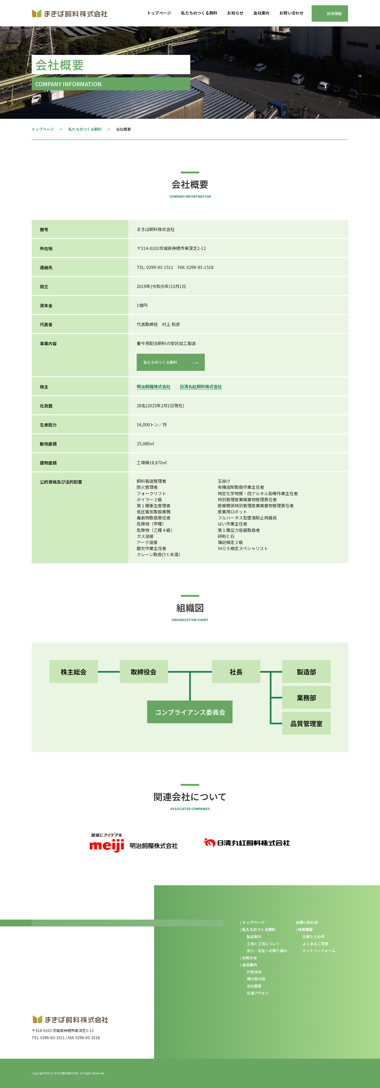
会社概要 (254, 985)
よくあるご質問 (315, 943)
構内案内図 (256, 978)
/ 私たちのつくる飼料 (258, 929)
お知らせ (235, 13)
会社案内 (261, 13)
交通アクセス (258, 993)
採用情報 (334, 13)
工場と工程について (263, 943)
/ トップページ (252, 922)
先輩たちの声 (313, 936)
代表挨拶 (254, 972)
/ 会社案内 (248, 964)
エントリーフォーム (318, 950)
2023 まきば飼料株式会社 (63, 1073)
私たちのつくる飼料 (199, 13)
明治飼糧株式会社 (153, 386)
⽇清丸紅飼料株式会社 (201, 386)
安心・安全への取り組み (267, 950)
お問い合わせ (291, 13)
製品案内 (254, 936)
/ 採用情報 (304, 929)
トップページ (159, 13)
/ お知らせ (248, 957)
